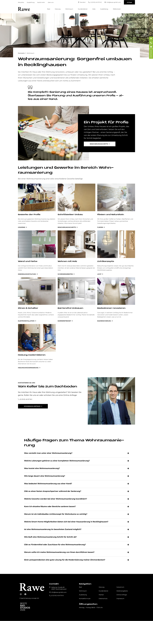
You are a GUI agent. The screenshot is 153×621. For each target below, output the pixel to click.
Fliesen (100, 227)
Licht (99, 274)
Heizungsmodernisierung (28, 368)
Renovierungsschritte (99, 144)
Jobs (93, 9)
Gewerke (21, 227)
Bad (48, 9)
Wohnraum (69, 9)
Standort (81, 2)
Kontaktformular (85, 598)
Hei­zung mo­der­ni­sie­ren (31, 355)
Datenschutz (103, 598)
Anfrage (129, 2)
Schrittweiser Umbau (70, 215)
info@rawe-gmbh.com (113, 2)
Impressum (120, 598)
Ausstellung (30, 2)
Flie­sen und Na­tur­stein (110, 215)
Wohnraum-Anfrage (32, 406)
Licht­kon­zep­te (105, 261)
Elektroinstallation (26, 321)
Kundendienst (82, 9)
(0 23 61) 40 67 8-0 (95, 2)
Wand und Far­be (27, 261)
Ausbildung (104, 9)
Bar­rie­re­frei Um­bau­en (70, 308)
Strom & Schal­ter (28, 308)
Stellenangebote (122, 591)
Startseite (21, 53)
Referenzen (117, 9)
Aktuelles (21, 2)
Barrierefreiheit (64, 321)
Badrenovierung (104, 321)
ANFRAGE (151, 54)
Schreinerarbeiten (65, 274)
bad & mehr (41, 2)
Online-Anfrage (122, 595)
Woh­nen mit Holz (67, 261)
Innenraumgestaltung (27, 274)
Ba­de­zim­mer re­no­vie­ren (111, 308)
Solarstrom (120, 587)
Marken (101, 595)
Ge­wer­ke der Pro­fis (29, 215)
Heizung (57, 9)
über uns (50, 2)
